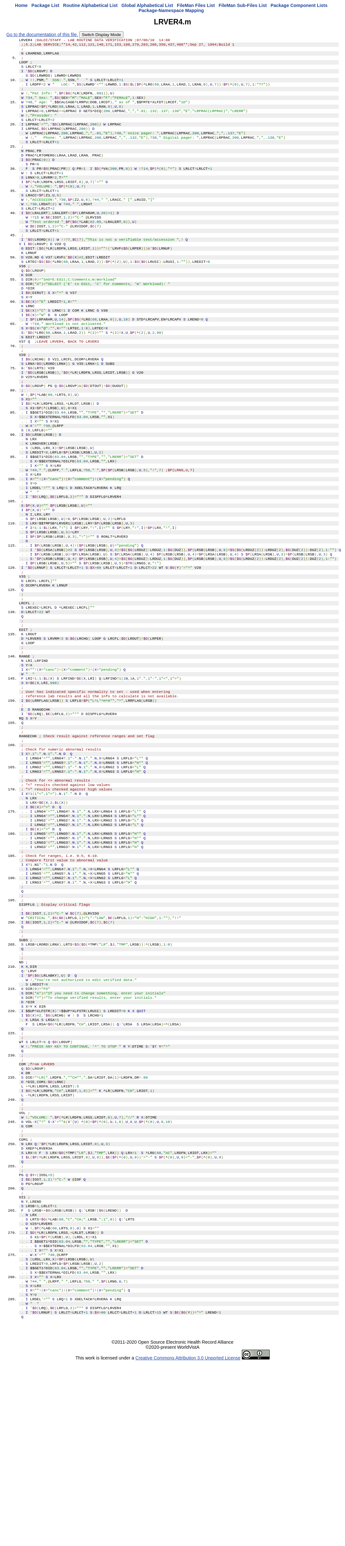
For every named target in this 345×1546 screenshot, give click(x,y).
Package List (45, 5)
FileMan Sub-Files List (243, 5)
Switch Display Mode (101, 34)
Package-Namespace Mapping (171, 10)
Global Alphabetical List (147, 5)
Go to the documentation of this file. (42, 34)
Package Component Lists (299, 5)
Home (21, 5)
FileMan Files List (196, 5)
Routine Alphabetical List (90, 5)
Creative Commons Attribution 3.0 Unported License (188, 1540)
